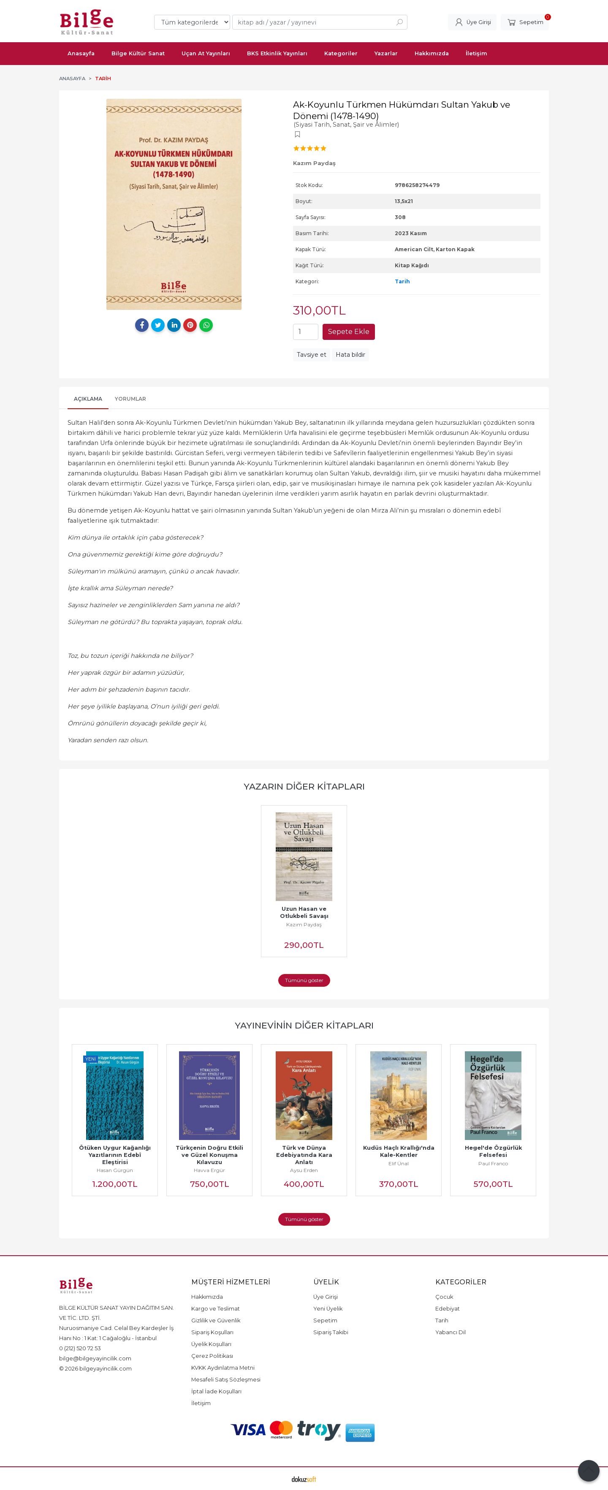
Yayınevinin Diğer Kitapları (304, 1025)
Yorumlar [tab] (130, 399)
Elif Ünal (398, 1163)
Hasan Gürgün (115, 1170)
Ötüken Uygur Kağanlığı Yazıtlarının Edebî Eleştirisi (116, 1155)
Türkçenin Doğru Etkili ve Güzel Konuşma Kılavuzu (210, 1155)
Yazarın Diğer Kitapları (304, 786)
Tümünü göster (304, 980)
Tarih (402, 281)
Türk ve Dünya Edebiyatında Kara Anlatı (305, 1155)
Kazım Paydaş (304, 924)
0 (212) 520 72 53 (80, 1348)
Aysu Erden (304, 1170)
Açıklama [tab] (88, 399)
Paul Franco (493, 1163)
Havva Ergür (209, 1170)
